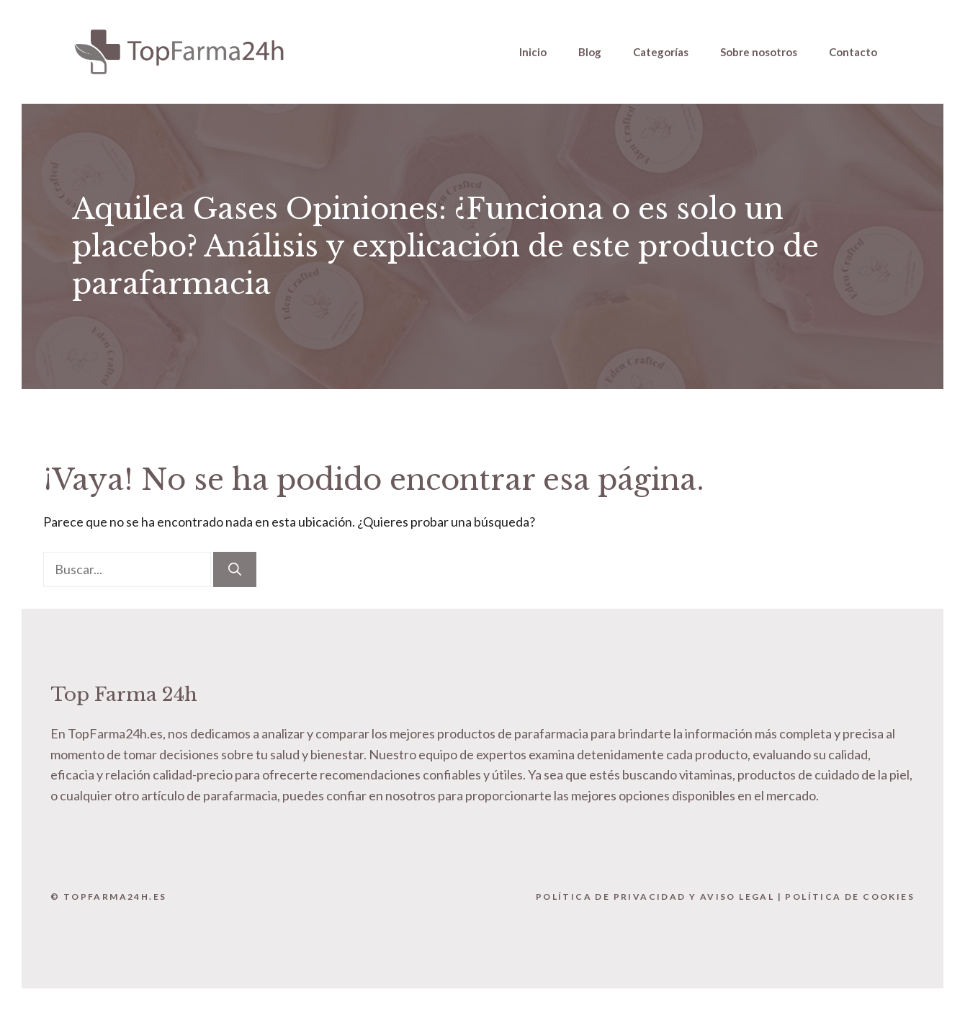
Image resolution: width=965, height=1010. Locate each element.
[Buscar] (234, 569)
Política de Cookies (850, 896)
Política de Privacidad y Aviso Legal (655, 896)
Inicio (533, 51)
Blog (589, 51)
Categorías (660, 51)
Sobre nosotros (758, 51)
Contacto (853, 51)
